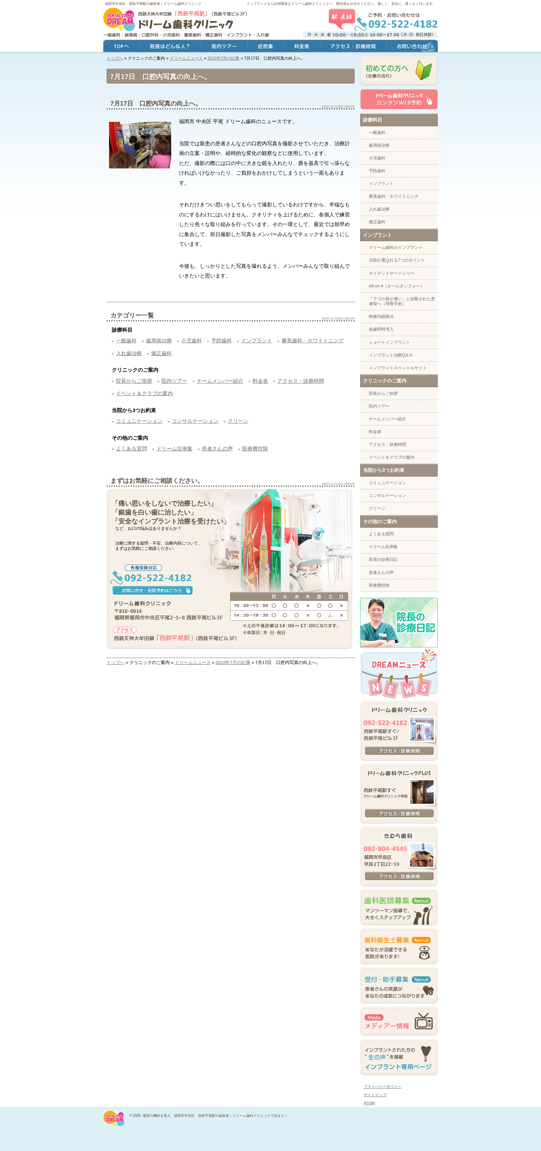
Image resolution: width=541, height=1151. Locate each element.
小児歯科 (191, 340)
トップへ (115, 58)
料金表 (260, 381)
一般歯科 (126, 340)
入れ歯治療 (129, 353)
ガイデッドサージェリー (391, 273)
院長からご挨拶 (134, 381)
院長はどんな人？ (170, 47)
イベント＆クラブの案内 (144, 393)
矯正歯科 (161, 353)
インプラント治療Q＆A (390, 355)
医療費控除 (255, 448)
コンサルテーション (195, 421)
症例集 (265, 47)
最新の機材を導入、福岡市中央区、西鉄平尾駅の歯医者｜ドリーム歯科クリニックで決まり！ (215, 1116)
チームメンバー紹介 (220, 381)
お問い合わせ (412, 47)
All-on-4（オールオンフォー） (396, 286)
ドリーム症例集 (174, 448)
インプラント (256, 340)
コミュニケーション (139, 421)
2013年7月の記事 (223, 58)
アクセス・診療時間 (300, 381)
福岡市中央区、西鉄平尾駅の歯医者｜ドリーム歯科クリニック (153, 4)
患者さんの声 (217, 448)
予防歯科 (221, 340)
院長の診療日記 (383, 559)
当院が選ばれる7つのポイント (397, 260)
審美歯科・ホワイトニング (313, 340)
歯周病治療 (159, 340)
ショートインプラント (389, 342)
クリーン (238, 421)
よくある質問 (131, 448)
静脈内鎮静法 (381, 316)
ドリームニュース (186, 58)
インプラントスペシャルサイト (398, 367)
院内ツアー (174, 381)
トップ (121, 47)
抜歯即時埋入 (381, 329)
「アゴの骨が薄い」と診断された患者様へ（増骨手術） (402, 301)
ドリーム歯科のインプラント (396, 247)
